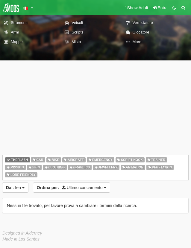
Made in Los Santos (21, 239)
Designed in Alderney (22, 233)
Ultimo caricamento (71, 187)
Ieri (15, 187)
